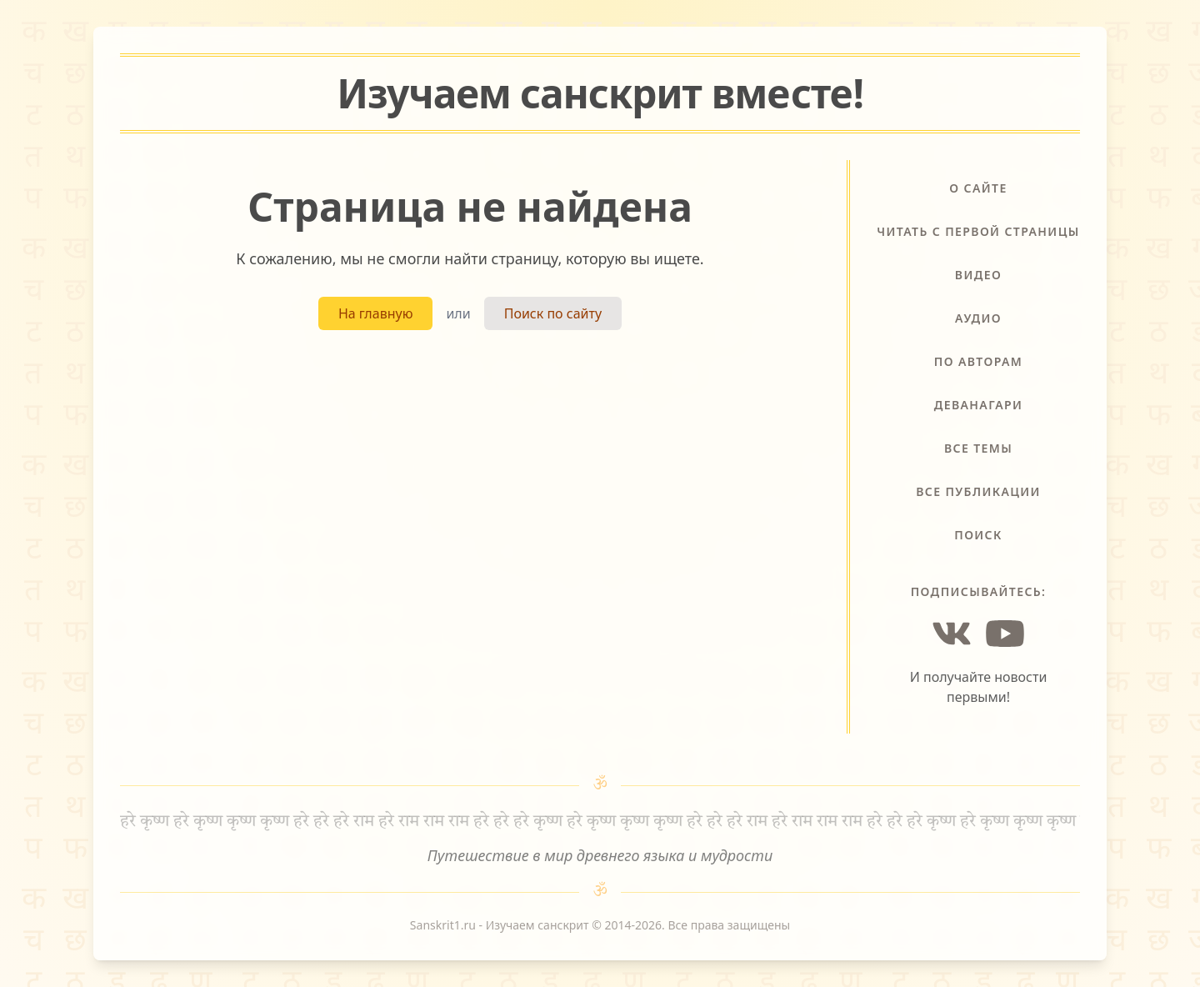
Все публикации (978, 491)
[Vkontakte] (952, 634)
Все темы (978, 448)
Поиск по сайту (553, 313)
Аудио (978, 318)
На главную (375, 313)
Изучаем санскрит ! (600, 93)
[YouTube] (1005, 634)
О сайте (978, 188)
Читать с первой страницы (978, 231)
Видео (978, 275)
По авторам (978, 361)
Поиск (978, 535)
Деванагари (978, 405)
